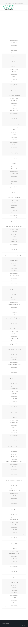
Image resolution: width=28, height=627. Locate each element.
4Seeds (7, 623)
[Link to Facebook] (22, 625)
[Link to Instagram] (25, 625)
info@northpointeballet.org (17, 3)
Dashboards (13, 1)
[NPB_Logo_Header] (11, 7)
